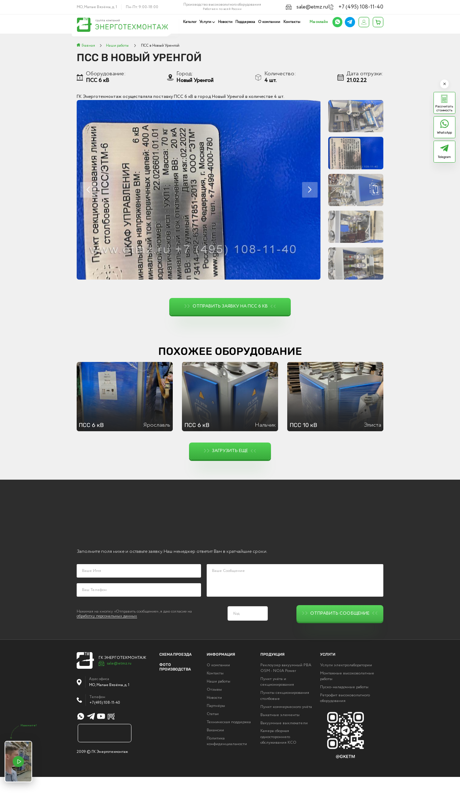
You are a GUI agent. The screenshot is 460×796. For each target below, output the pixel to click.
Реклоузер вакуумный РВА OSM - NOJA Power (285, 687)
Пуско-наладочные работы (344, 706)
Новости (226, 22)
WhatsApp (444, 132)
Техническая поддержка (229, 741)
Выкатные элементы (280, 734)
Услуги (207, 22)
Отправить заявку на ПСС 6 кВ (230, 306)
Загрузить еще (230, 450)
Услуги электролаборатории (346, 684)
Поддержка (246, 22)
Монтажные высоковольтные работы (347, 695)
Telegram (444, 157)
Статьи (213, 733)
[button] (310, 190)
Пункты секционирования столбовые (284, 714)
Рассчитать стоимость (444, 108)
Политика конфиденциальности (227, 760)
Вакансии (215, 749)
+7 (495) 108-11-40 (368, 6)
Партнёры (216, 725)
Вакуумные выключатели (284, 742)
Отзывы (214, 709)
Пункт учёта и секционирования (277, 701)
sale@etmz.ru (328, 6)
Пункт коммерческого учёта (286, 725)
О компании (269, 22)
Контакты (291, 22)
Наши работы (218, 700)
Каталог (191, 22)
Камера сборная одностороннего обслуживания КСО (278, 755)
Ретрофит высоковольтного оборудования (345, 717)
